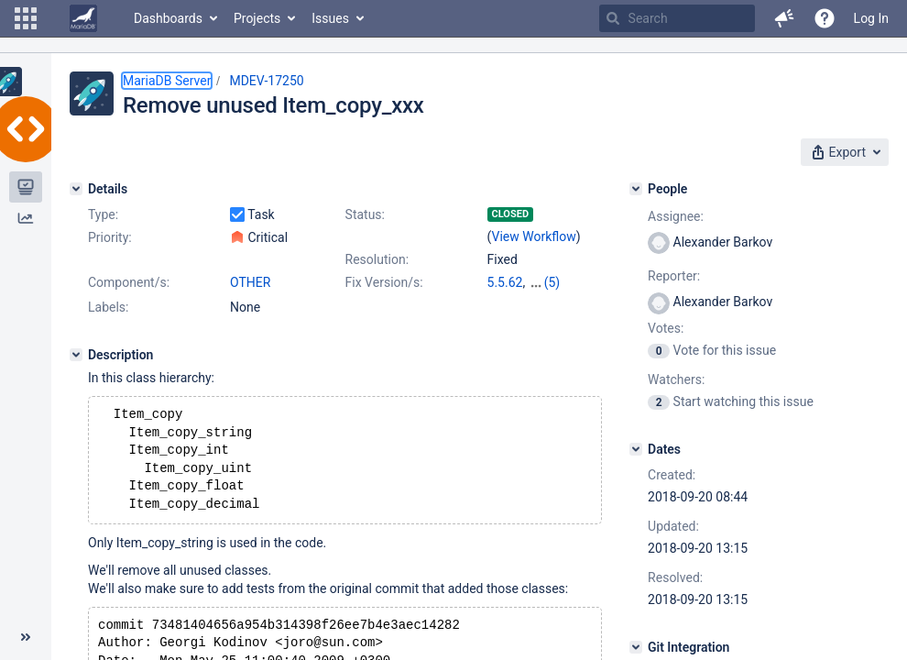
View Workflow (534, 236)
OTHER (250, 282)
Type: (103, 214)
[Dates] (635, 449)
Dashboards (168, 18)
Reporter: (674, 276)
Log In (871, 18)
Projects (257, 18)
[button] (25, 18)
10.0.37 (550, 282)
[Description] (76, 354)
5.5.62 (505, 282)
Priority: (110, 237)
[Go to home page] (83, 18)
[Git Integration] (635, 647)
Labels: (108, 307)
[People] (635, 188)
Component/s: (128, 282)
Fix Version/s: (384, 282)
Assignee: (676, 216)
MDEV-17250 (266, 80)
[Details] (76, 188)
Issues (330, 18)
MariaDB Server (167, 80)
